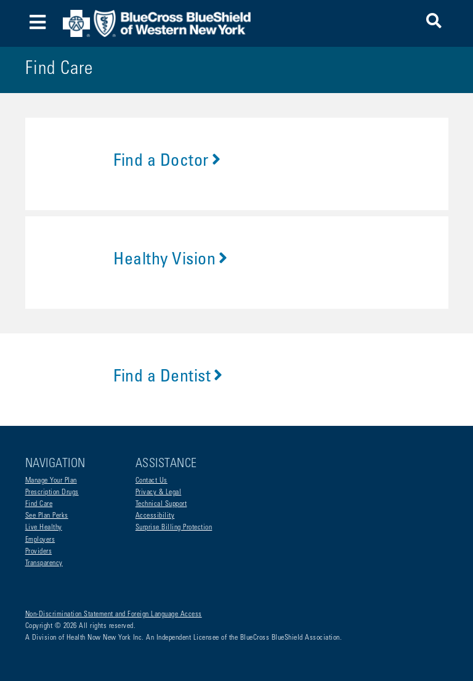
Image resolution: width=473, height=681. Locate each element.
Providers (38, 551)
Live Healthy (43, 527)
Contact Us (151, 480)
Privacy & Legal (158, 492)
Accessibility (155, 516)
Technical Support (161, 504)
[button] (434, 23)
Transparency (44, 563)
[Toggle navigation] (38, 24)
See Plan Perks (46, 516)
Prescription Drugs (52, 492)
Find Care (39, 504)
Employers (40, 540)
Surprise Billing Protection (173, 527)
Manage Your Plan (51, 480)
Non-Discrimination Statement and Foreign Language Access (113, 614)
